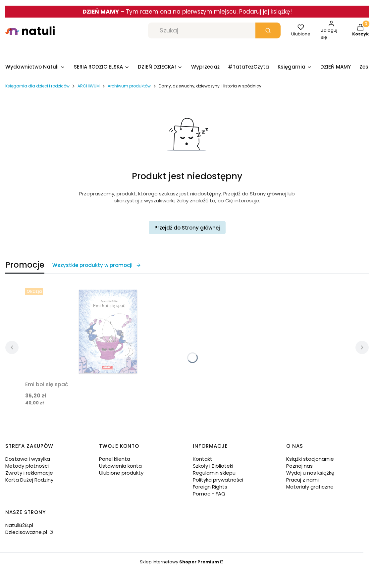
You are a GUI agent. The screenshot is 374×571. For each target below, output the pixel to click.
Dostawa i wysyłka (27, 458)
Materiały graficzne (310, 486)
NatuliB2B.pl (19, 525)
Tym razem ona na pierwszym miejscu (181, 12)
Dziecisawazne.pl (26, 532)
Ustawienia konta (120, 465)
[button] (268, 30)
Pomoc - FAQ (209, 493)
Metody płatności (27, 465)
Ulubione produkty (121, 472)
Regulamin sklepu (214, 472)
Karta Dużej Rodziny (29, 479)
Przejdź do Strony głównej (187, 227)
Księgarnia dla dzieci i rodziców (37, 86)
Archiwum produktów (129, 86)
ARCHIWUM (89, 86)
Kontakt (202, 458)
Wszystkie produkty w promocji (96, 265)
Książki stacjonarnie (310, 458)
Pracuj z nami (302, 479)
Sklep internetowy (179, 562)
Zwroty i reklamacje (29, 472)
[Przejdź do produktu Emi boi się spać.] (108, 331)
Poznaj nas (299, 465)
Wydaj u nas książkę (310, 472)
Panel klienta (114, 458)
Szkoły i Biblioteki (213, 465)
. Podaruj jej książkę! (264, 12)
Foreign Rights (210, 486)
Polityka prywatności (218, 479)
